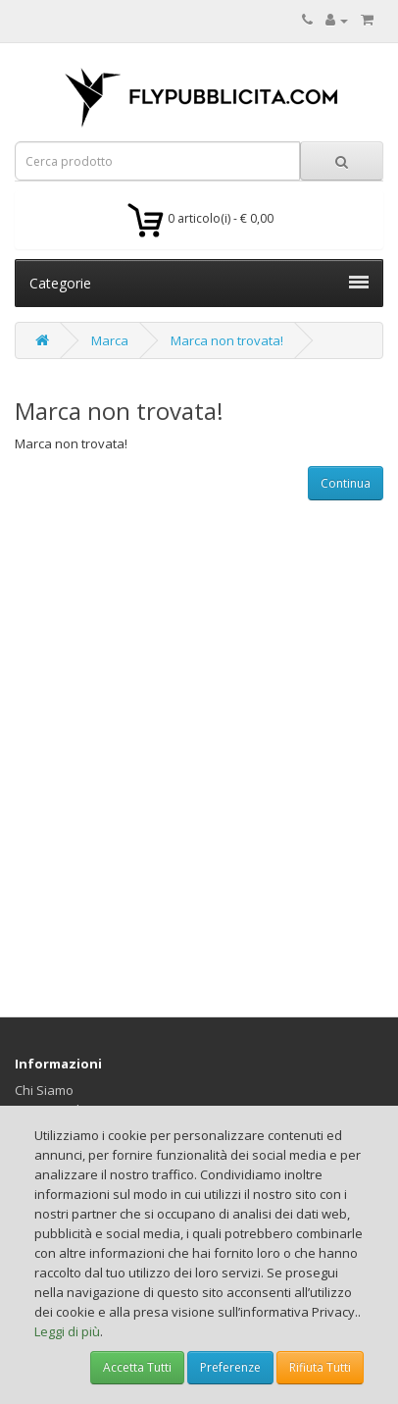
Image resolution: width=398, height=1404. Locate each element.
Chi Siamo (44, 1090)
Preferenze (230, 1367)
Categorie (199, 283)
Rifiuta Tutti (320, 1367)
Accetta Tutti (137, 1367)
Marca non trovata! (227, 340)
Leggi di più (67, 1331)
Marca (109, 340)
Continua (346, 483)
